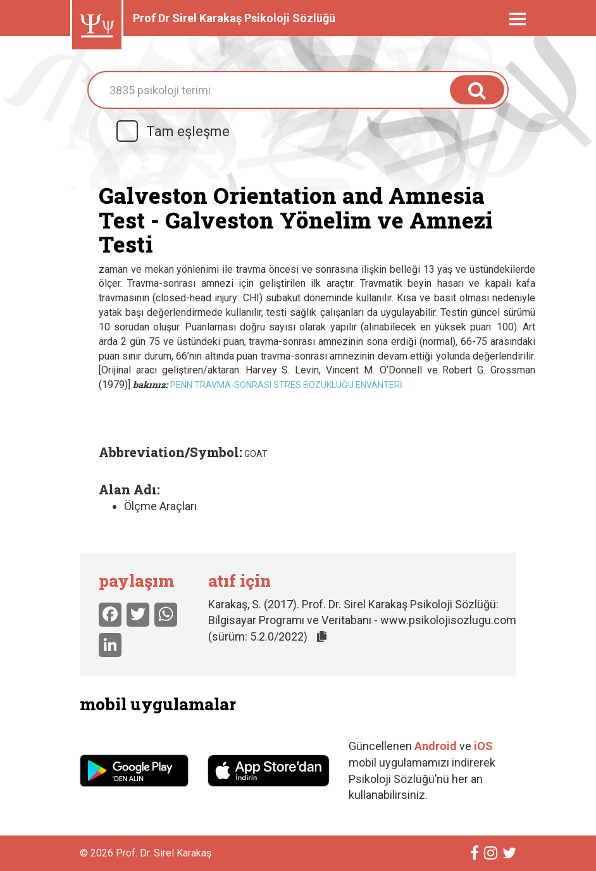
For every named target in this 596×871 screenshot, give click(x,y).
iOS (483, 746)
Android (435, 746)
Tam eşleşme (172, 131)
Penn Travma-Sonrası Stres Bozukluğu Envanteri (286, 385)
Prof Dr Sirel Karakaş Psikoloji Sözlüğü (234, 18)
